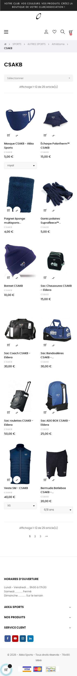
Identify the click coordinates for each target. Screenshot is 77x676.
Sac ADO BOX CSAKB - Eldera (55, 422)
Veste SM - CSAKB (16, 488)
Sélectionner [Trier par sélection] (40, 78)
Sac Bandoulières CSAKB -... (52, 355)
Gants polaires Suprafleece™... (51, 220)
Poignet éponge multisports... (14, 220)
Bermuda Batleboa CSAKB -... (53, 490)
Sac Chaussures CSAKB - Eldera (56, 288)
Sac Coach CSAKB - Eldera (17, 355)
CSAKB (8, 152)
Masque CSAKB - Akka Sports (19, 145)
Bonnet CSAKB (13, 286)
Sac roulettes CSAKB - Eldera (18, 422)
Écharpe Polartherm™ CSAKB (55, 145)
